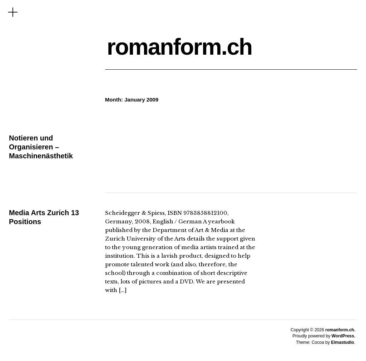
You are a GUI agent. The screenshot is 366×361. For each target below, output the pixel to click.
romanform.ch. (340, 329)
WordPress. (343, 335)
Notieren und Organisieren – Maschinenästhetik (41, 147)
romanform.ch (179, 47)
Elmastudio (342, 342)
